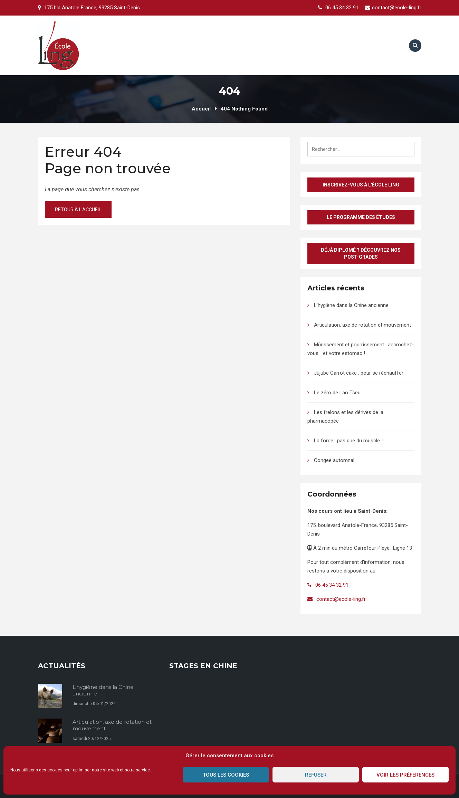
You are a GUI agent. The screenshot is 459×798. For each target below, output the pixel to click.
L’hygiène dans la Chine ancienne (351, 305)
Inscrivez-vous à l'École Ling (361, 185)
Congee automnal (334, 460)
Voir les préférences (405, 775)
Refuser (316, 775)
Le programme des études (361, 217)
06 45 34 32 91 (341, 7)
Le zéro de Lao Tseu (337, 393)
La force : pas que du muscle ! (348, 441)
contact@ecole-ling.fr (396, 7)
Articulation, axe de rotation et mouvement (362, 325)
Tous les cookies (226, 775)
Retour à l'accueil (79, 209)
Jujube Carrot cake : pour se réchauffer (358, 373)
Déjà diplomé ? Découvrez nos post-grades (361, 253)
